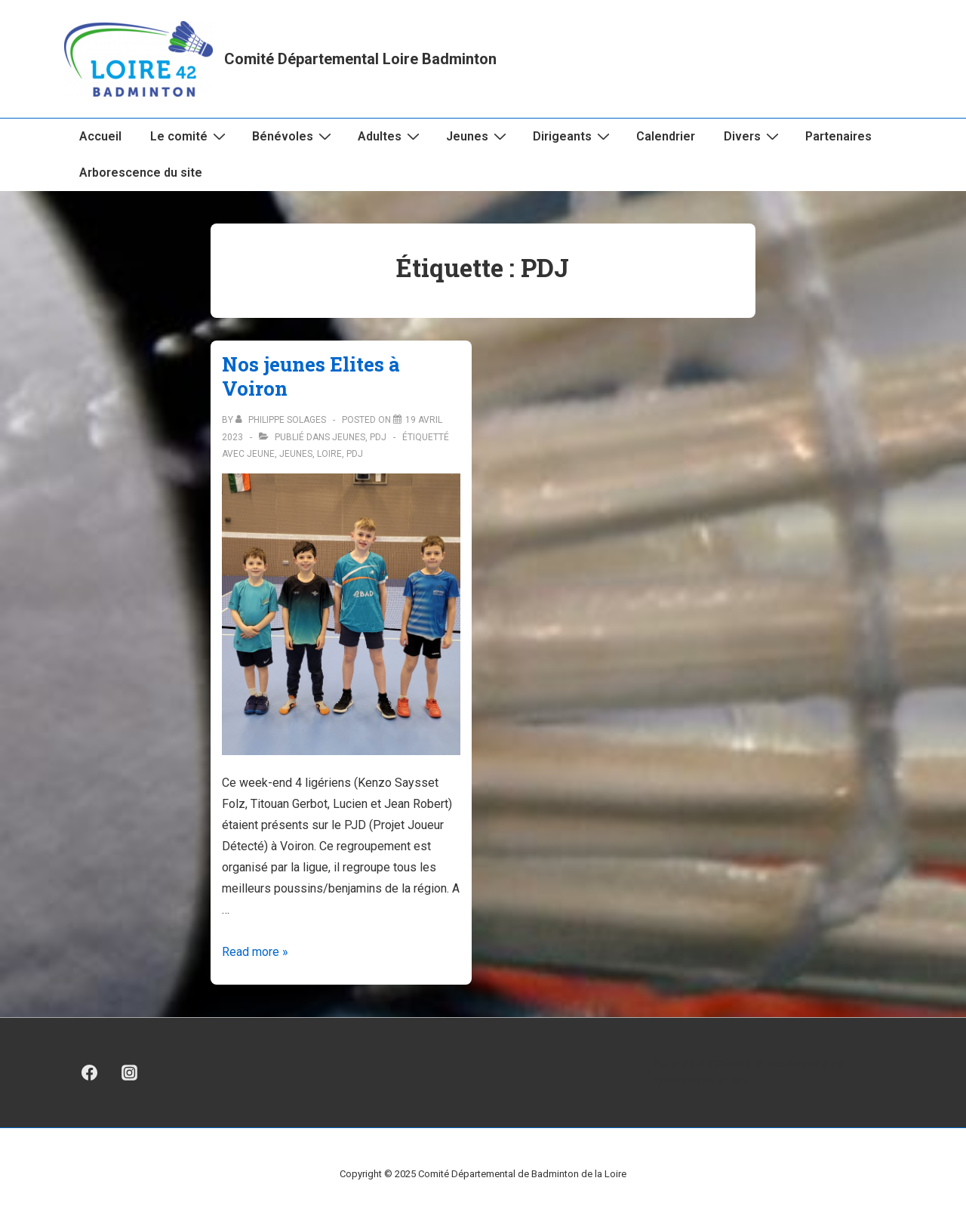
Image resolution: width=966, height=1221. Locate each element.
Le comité (189, 135)
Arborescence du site (140, 172)
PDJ (378, 437)
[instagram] (129, 1073)
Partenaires (838, 136)
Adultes (390, 135)
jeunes (295, 454)
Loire (329, 454)
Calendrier (665, 136)
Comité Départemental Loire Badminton (360, 59)
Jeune (261, 454)
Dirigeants (573, 135)
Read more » (255, 952)
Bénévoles (293, 135)
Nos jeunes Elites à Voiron (311, 376)
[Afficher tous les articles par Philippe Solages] (281, 420)
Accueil (100, 136)
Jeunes (478, 135)
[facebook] (89, 1073)
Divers (753, 135)
